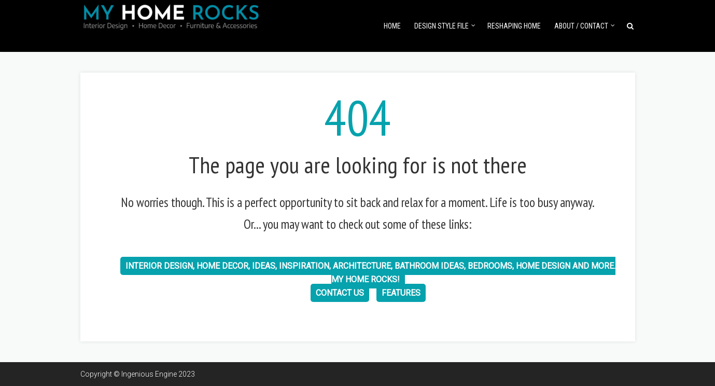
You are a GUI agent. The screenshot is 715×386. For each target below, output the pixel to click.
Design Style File (441, 26)
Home (392, 26)
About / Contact (581, 26)
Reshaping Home (514, 26)
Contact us (340, 293)
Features (401, 293)
